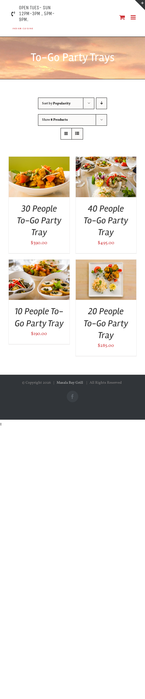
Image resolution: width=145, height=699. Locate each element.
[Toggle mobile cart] (122, 17)
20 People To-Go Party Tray (106, 323)
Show (55, 120)
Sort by (56, 103)
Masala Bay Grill (70, 382)
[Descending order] (101, 103)
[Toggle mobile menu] (134, 17)
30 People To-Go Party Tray (39, 220)
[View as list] (77, 133)
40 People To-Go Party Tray (106, 220)
